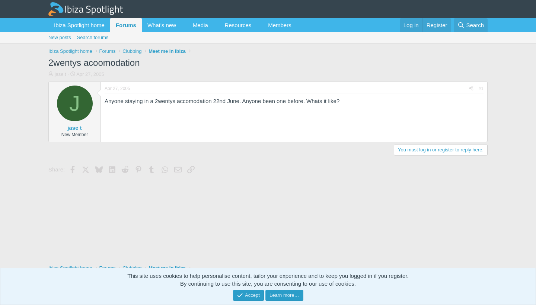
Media (200, 25)
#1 (481, 88)
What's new (161, 25)
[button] (182, 25)
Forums (126, 25)
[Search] (471, 25)
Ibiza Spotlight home (79, 25)
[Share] (471, 88)
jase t (60, 74)
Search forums (93, 37)
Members (279, 25)
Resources (238, 25)
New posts (59, 37)
